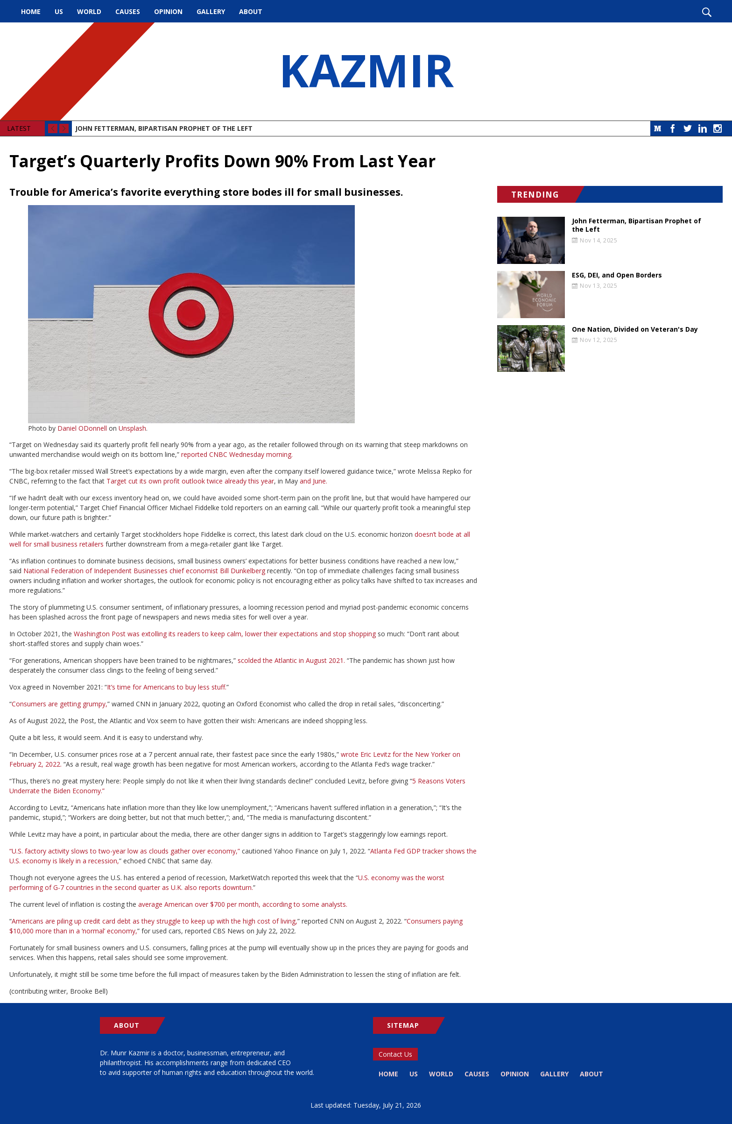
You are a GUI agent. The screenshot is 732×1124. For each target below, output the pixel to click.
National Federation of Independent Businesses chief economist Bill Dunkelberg (144, 570)
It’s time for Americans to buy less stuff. (166, 687)
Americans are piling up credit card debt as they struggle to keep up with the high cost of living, (154, 921)
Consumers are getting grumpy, (59, 703)
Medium (657, 128)
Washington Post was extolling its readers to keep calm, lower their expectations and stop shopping (225, 633)
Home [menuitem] (31, 11)
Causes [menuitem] (127, 11)
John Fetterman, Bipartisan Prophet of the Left (164, 128)
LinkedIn (702, 128)
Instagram (717, 128)
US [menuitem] (59, 11)
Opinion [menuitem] (168, 11)
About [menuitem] (250, 11)
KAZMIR (366, 71)
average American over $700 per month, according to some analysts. (242, 904)
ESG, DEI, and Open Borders (617, 275)
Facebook (672, 128)
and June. (313, 481)
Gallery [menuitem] (211, 11)
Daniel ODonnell (82, 428)
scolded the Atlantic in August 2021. (291, 660)
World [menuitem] (89, 11)
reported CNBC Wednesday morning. (237, 454)
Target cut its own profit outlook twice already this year (190, 481)
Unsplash (132, 428)
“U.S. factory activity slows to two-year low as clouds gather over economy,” (124, 851)
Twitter (687, 128)
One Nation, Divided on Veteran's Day (635, 329)
